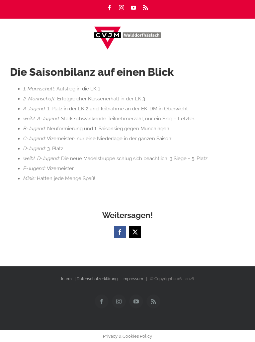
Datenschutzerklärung (97, 279)
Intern (66, 279)
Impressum (133, 279)
